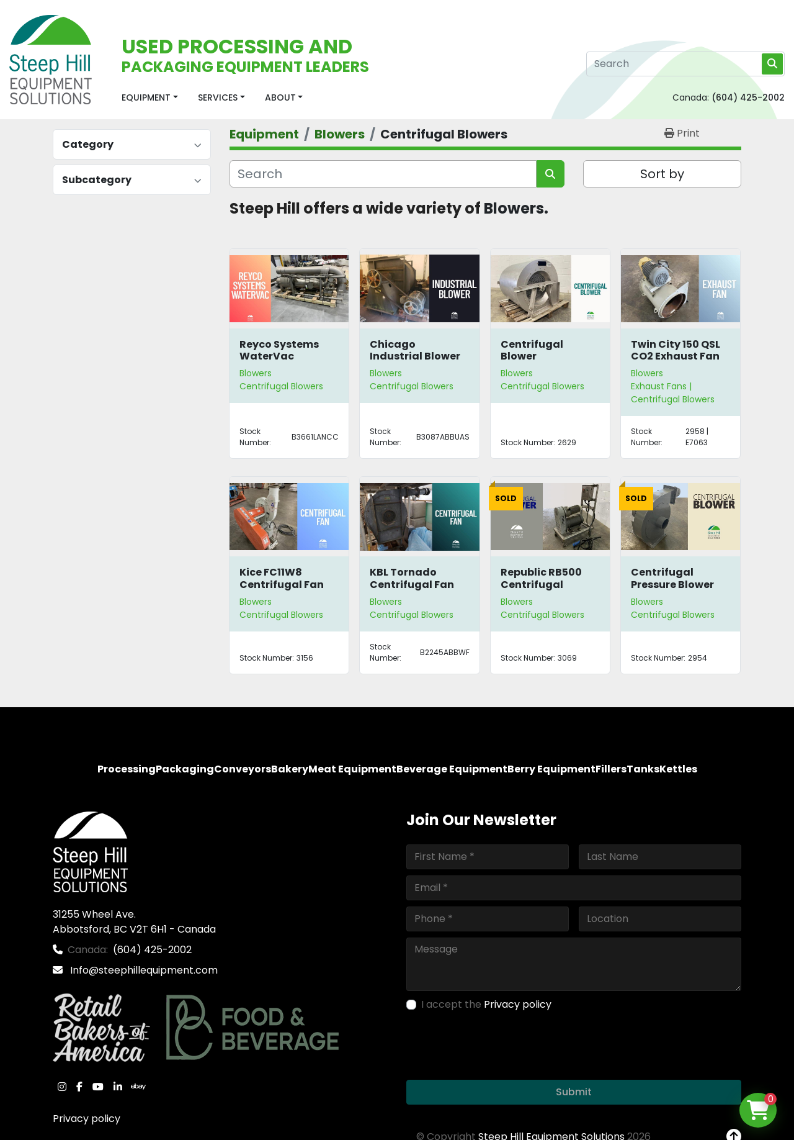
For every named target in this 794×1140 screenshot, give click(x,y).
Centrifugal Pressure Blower (672, 578)
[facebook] (79, 1087)
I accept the (486, 1004)
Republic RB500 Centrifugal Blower (541, 584)
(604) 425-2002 (748, 97)
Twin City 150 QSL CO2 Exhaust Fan (675, 350)
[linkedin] (118, 1087)
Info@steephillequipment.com (143, 970)
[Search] (685, 64)
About (280, 97)
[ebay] (138, 1087)
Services (218, 97)
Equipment (146, 97)
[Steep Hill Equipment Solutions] (90, 851)
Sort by (662, 174)
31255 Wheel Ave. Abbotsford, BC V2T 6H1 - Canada (134, 921)
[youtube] (98, 1087)
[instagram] (62, 1087)
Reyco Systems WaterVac (279, 350)
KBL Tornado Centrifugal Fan (412, 578)
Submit (574, 1092)
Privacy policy (86, 1118)
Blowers (255, 373)
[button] (150, 97)
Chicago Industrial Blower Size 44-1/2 (415, 356)
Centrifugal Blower (532, 350)
